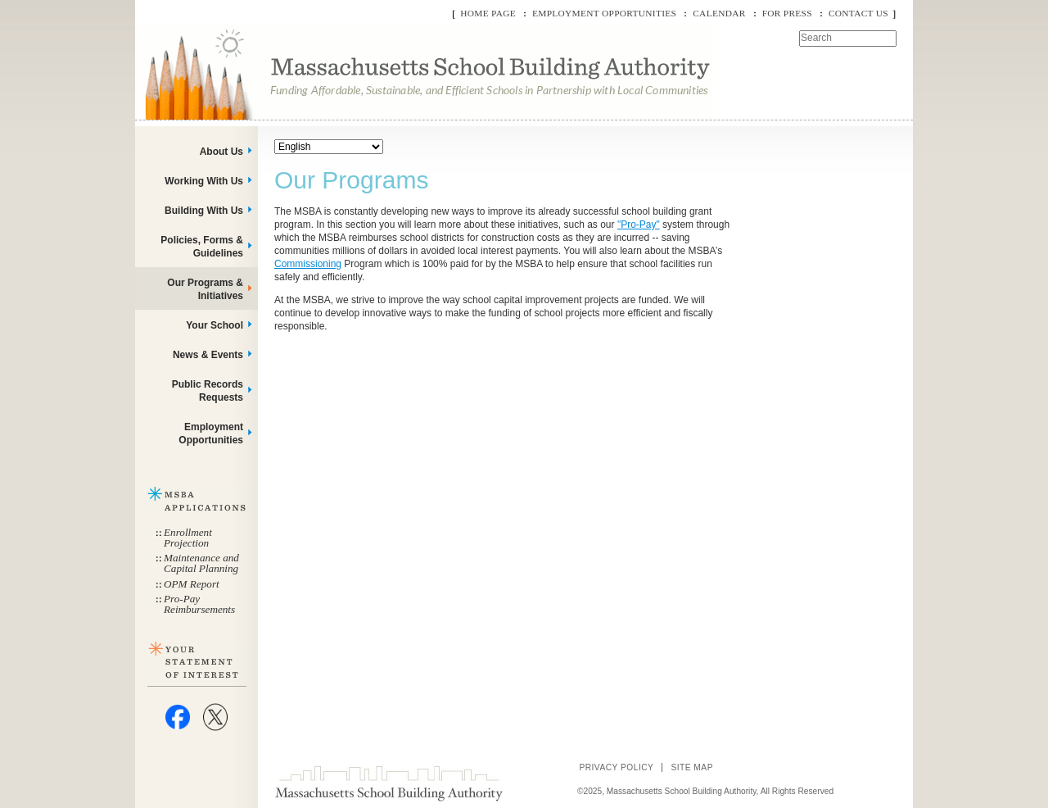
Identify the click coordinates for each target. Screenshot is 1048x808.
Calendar (719, 13)
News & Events (208, 355)
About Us (221, 151)
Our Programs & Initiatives (205, 289)
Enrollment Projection (188, 537)
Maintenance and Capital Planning (201, 563)
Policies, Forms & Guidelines (201, 246)
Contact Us (858, 13)
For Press (787, 13)
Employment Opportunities (604, 13)
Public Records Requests (207, 391)
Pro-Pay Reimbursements (199, 604)
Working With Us (204, 181)
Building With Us (204, 210)
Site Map (692, 767)
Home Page (488, 13)
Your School (214, 325)
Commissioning (307, 264)
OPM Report (191, 584)
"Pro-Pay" (638, 224)
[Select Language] (328, 146)
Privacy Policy (616, 767)
